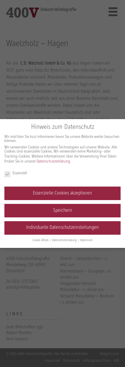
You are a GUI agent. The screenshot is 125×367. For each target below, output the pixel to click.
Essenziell (15, 173)
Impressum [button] (86, 240)
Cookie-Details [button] (41, 240)
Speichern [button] (62, 210)
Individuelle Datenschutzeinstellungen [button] (62, 227)
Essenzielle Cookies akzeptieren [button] (62, 193)
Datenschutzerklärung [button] (64, 240)
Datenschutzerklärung (53, 161)
